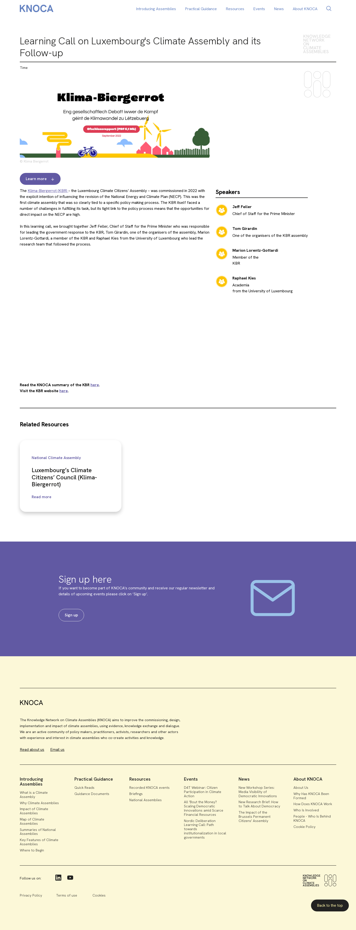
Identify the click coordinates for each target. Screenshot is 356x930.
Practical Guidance (201, 8)
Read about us (32, 749)
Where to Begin (32, 850)
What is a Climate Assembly (34, 794)
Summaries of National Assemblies (38, 831)
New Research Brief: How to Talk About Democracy (259, 804)
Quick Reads (84, 787)
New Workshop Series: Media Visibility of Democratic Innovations (258, 791)
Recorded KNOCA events (149, 787)
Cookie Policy (304, 826)
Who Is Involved (306, 810)
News (279, 8)
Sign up (71, 615)
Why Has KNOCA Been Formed (311, 796)
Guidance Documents (91, 794)
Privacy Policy (31, 895)
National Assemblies (145, 800)
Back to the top (330, 905)
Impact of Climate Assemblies (34, 811)
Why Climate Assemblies (39, 803)
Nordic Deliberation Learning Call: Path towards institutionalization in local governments (205, 829)
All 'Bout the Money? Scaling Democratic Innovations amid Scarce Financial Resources (203, 808)
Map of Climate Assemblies (32, 821)
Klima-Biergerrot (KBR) (48, 190)
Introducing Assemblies (156, 8)
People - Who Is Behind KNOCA (312, 818)
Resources (235, 8)
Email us (57, 749)
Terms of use (66, 895)
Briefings (136, 794)
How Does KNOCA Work (312, 804)
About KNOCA (305, 8)
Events (259, 8)
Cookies (99, 895)
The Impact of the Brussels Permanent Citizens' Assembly (254, 816)
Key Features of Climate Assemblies (39, 842)
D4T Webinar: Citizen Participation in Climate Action (202, 791)
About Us (300, 787)
